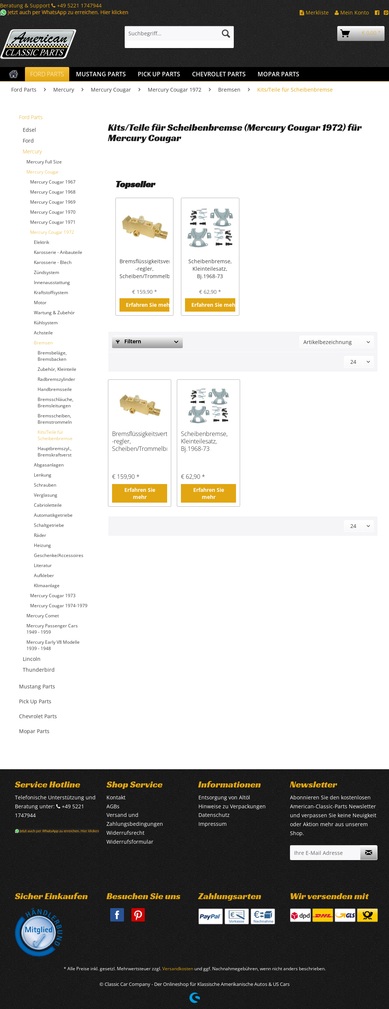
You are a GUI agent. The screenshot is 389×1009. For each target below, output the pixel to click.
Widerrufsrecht (125, 832)
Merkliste (314, 12)
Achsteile (43, 333)
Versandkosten (177, 968)
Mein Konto (352, 12)
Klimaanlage (47, 585)
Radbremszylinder (56, 379)
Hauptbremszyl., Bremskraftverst (54, 451)
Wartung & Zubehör (54, 312)
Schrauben (45, 485)
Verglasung (45, 495)
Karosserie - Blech (52, 262)
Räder (40, 535)
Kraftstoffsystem (51, 292)
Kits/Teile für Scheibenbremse (55, 435)
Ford (28, 140)
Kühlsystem (46, 322)
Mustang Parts (37, 686)
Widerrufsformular (129, 841)
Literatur (43, 565)
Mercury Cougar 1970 (53, 212)
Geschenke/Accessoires (58, 555)
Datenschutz (214, 814)
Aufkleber (44, 575)
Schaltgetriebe (49, 525)
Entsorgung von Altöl (224, 797)
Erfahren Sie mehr (147, 304)
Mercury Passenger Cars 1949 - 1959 (52, 629)
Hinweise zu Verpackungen (232, 806)
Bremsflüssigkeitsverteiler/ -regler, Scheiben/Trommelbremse (144, 269)
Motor (40, 302)
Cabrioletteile (48, 505)
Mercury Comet (42, 615)
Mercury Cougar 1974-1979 (58, 605)
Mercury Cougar (42, 172)
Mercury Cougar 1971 (53, 222)
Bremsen (43, 343)
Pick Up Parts (35, 701)
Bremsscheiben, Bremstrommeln (55, 419)
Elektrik (41, 242)
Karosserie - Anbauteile (58, 252)
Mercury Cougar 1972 (52, 232)
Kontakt (115, 797)
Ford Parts (31, 117)
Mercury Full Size (44, 162)
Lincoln (32, 658)
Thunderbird (39, 669)
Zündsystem (46, 272)
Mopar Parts (34, 731)
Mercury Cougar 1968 (53, 192)
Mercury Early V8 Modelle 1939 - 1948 (53, 645)
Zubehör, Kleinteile (57, 369)
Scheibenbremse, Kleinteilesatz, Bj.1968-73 (210, 269)
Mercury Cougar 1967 (53, 182)
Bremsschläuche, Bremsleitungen (55, 402)
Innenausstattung (52, 282)
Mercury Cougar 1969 (53, 202)
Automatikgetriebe (53, 515)
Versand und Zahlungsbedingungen (134, 819)
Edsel (29, 129)
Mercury (32, 151)
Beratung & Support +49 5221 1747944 (51, 5)
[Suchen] (226, 33)
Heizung (42, 545)
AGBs (112, 806)
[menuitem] (179, 37)
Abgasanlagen (49, 465)
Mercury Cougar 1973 (53, 595)
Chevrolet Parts (38, 716)
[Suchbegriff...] (179, 33)
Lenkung (42, 475)
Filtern (128, 341)
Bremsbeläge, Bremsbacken (52, 356)
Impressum (212, 823)
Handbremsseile (55, 389)
